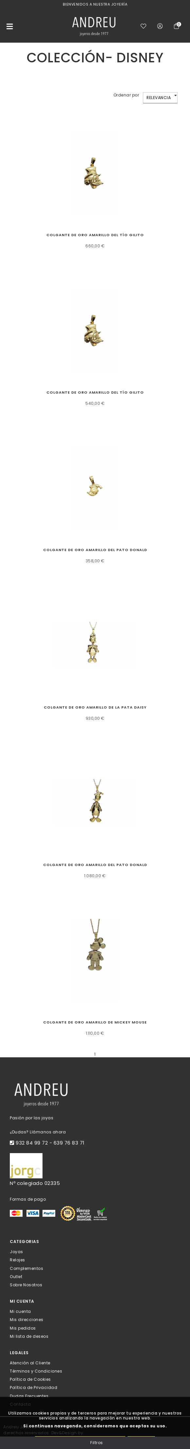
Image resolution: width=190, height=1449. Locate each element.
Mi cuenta (20, 1311)
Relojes (17, 1260)
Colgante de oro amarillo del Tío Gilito (95, 235)
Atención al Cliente (30, 1363)
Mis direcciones (26, 1319)
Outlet (16, 1276)
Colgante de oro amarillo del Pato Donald (95, 549)
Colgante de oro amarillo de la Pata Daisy (95, 707)
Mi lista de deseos (29, 1336)
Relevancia (159, 97)
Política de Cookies (30, 1379)
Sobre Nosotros (26, 1285)
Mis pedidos (23, 1328)
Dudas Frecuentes (29, 1395)
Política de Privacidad (33, 1387)
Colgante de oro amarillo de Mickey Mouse (95, 1022)
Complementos (26, 1268)
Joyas (16, 1251)
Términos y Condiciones (36, 1371)
